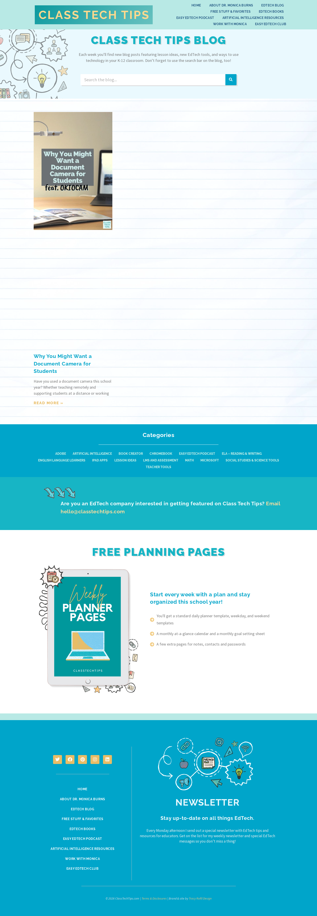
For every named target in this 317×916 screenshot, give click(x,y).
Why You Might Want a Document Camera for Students (64, 363)
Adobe (60, 453)
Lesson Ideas (125, 460)
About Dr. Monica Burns (231, 5)
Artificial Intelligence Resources (253, 18)
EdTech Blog (272, 5)
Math (189, 460)
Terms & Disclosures (154, 897)
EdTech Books (271, 11)
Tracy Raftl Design (200, 897)
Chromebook (161, 453)
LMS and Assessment (160, 460)
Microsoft (209, 460)
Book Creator (131, 453)
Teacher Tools (158, 467)
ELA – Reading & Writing (242, 453)
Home (196, 5)
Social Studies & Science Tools (252, 460)
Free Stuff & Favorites (230, 11)
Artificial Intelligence (92, 453)
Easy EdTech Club (270, 24)
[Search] (231, 79)
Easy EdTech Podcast (195, 18)
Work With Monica (230, 24)
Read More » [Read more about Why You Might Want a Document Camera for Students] (49, 403)
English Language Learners (61, 460)
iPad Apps (100, 460)
